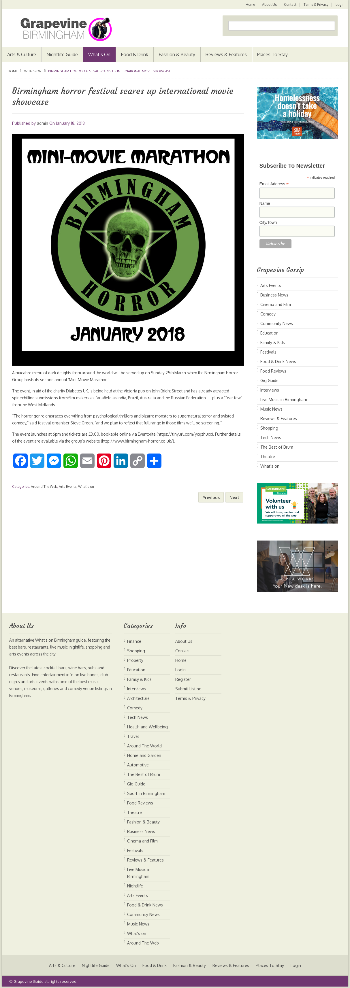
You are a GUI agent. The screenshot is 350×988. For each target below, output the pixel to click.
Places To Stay (272, 54)
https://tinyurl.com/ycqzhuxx (191, 434)
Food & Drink (134, 54)
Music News (271, 409)
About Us (268, 4)
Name (264, 203)
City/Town (268, 222)
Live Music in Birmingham (283, 399)
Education (269, 332)
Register (183, 679)
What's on (33, 71)
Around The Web (44, 486)
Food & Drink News (278, 361)
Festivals (268, 352)
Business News (274, 294)
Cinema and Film (275, 304)
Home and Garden (144, 755)
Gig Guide (269, 380)
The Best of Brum (276, 447)
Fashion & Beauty (177, 54)
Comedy (268, 313)
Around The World (144, 745)
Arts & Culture (21, 54)
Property (135, 660)
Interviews (269, 390)
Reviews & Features (226, 54)
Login (340, 4)
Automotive (138, 764)
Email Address (274, 184)
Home (249, 4)
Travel (133, 736)
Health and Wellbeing (147, 726)
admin (42, 123)
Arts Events (67, 486)
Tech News (270, 437)
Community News (276, 323)
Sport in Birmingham (146, 793)
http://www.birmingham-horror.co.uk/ (155, 441)
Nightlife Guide (62, 54)
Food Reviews (273, 371)
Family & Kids (272, 342)
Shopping (269, 428)
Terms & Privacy (315, 4)
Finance (134, 641)
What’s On (99, 54)
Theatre (267, 456)
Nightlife (135, 885)
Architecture (138, 698)
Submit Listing (188, 688)
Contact (289, 4)
